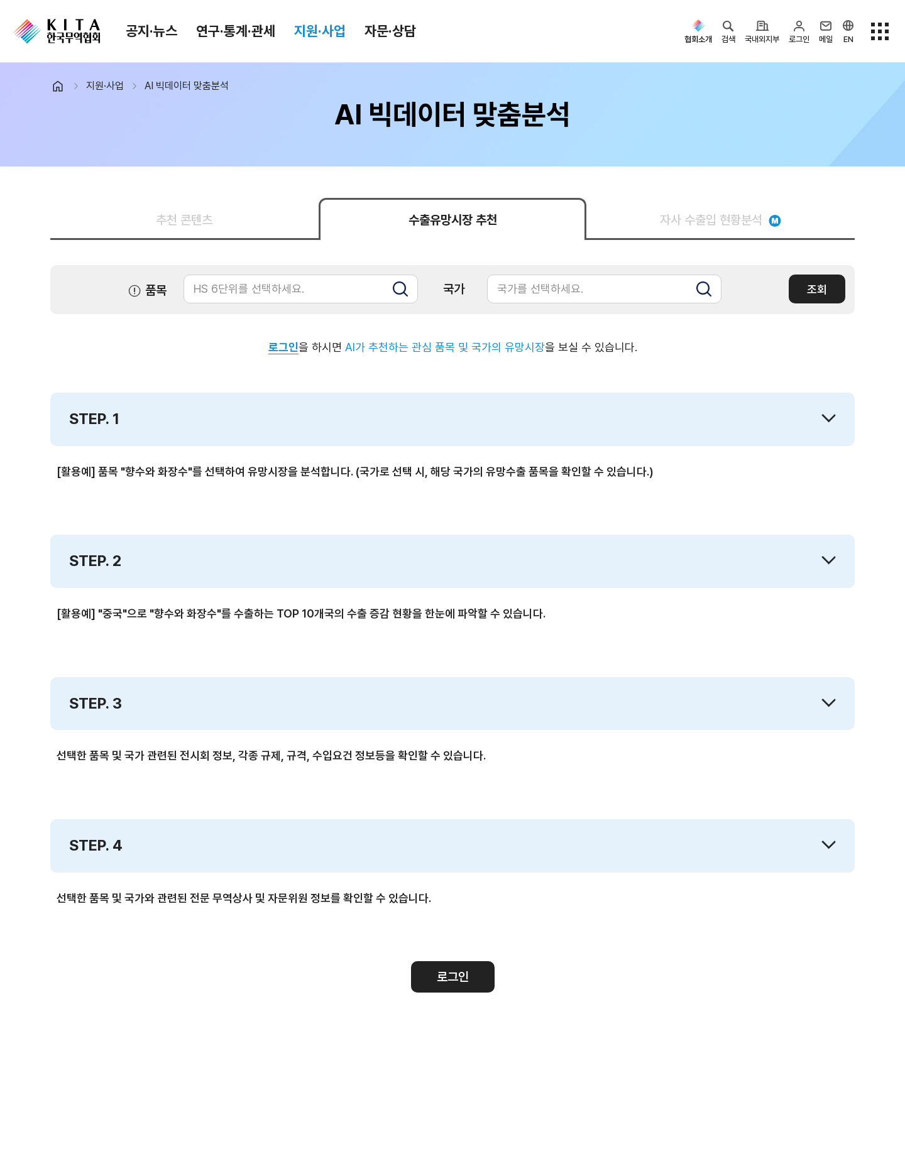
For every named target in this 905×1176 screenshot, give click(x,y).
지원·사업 (320, 31)
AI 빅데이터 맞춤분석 (187, 86)
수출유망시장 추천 (453, 219)
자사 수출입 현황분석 (720, 219)
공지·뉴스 (151, 31)
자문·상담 (390, 31)
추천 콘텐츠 (184, 219)
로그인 (283, 347)
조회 (817, 289)
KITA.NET (57, 31)
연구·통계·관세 (235, 31)
